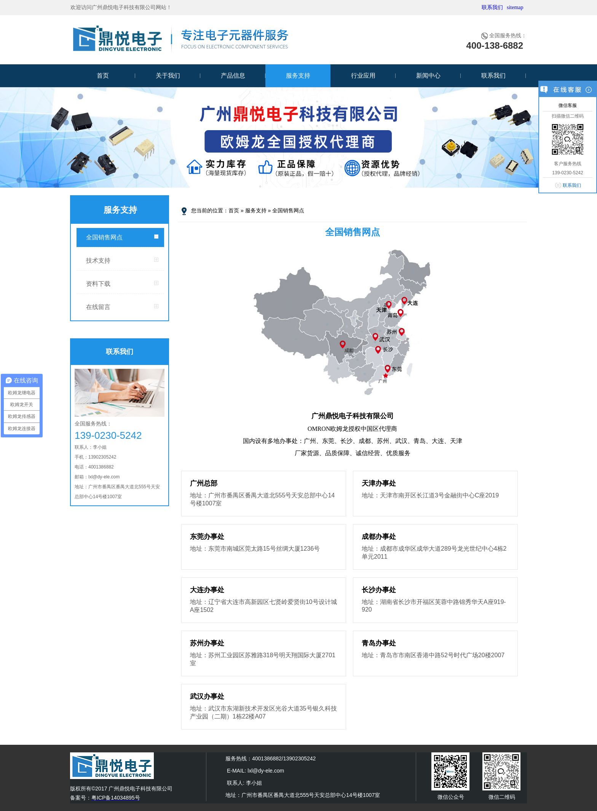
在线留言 (98, 307)
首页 (103, 75)
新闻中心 (428, 75)
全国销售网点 (104, 237)
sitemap (515, 7)
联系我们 (492, 7)
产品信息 (233, 75)
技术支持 (98, 260)
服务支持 (298, 75)
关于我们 (168, 75)
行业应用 (363, 75)
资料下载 (98, 283)
